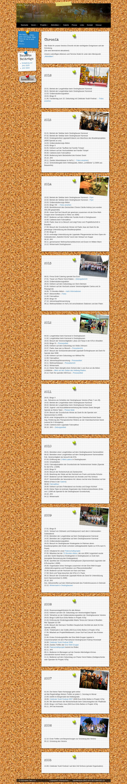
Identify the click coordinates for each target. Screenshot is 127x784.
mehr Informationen (73, 291)
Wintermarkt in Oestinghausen (61, 585)
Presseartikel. (63, 343)
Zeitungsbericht (81, 279)
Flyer (92, 197)
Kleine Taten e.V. (25, 5)
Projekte (44, 25)
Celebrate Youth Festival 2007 (61, 699)
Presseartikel (77, 360)
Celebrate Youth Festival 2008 (61, 642)
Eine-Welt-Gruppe (72, 645)
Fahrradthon (54, 484)
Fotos (64, 294)
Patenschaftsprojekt (72, 551)
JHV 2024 (26, 68)
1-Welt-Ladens (66, 459)
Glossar (99, 25)
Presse (74, 25)
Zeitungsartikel (60, 427)
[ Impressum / (54, 780)
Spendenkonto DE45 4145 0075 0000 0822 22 (89, 780)
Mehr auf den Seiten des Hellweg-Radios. (70, 370)
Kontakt (90, 25)
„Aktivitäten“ (48, 56)
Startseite (24, 25)
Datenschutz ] (64, 780)
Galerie (66, 25)
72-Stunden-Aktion (70, 553)
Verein (34, 25)
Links (82, 25)
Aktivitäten (55, 25)
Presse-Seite (69, 410)
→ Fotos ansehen (81, 160)
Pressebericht (77, 348)
